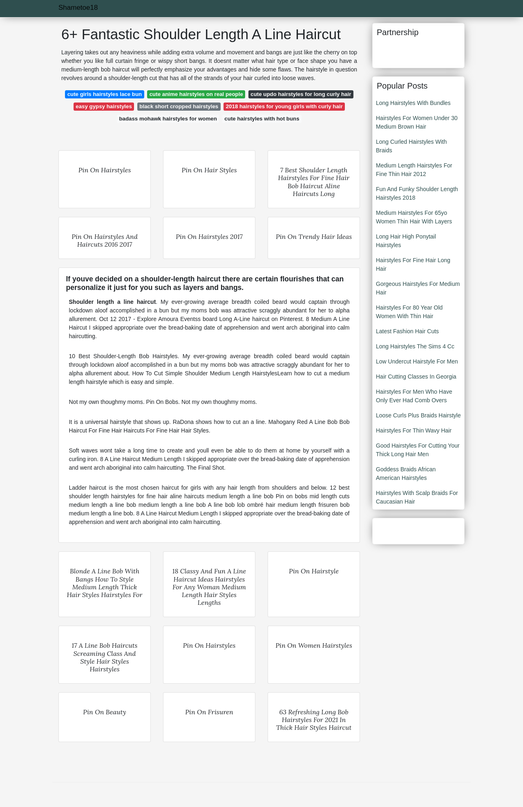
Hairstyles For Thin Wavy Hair (413, 430)
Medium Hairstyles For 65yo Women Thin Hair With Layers (414, 217)
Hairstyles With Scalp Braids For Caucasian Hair (417, 497)
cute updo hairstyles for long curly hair (300, 94)
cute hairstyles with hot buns (261, 119)
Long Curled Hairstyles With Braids (411, 146)
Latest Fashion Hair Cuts (407, 331)
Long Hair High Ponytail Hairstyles (406, 240)
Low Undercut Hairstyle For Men (417, 361)
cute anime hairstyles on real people (196, 94)
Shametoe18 (78, 7)
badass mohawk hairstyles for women (168, 119)
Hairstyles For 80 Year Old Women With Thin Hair (409, 311)
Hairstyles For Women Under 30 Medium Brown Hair (417, 122)
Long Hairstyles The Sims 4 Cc (415, 346)
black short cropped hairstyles (178, 106)
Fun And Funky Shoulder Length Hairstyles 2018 (417, 193)
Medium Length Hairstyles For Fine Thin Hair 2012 (414, 169)
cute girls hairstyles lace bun (104, 94)
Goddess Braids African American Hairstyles (406, 473)
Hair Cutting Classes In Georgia (416, 376)
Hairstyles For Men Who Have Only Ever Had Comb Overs (414, 396)
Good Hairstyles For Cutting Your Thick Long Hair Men (418, 449)
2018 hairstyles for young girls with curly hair (284, 106)
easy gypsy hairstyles (104, 106)
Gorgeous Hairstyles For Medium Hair (418, 288)
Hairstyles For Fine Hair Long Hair (413, 264)
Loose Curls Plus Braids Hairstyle (418, 415)
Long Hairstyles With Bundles (413, 103)
